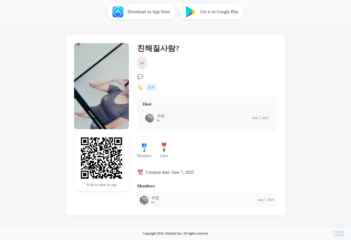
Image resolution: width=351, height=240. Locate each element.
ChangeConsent (338, 233)
